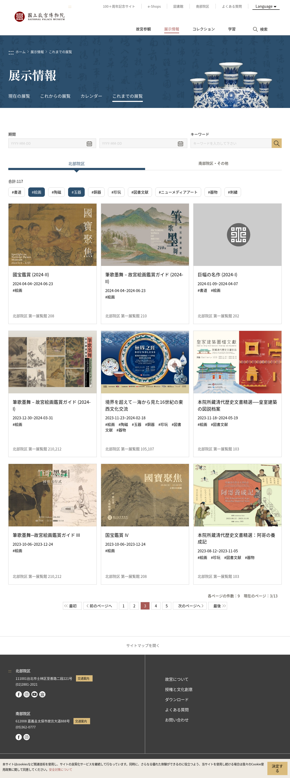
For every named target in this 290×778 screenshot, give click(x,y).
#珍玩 (116, 192)
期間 (12, 134)
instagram (26, 694)
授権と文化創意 (179, 689)
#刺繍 (232, 192)
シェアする (240, 120)
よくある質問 (177, 710)
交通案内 (83, 678)
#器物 (213, 192)
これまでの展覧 (60, 51)
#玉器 (76, 192)
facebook (19, 694)
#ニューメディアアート (178, 192)
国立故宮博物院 (39, 16)
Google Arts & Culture (42, 694)
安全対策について (60, 769)
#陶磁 (56, 192)
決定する (277, 768)
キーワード (200, 134)
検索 (277, 143)
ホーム (21, 51)
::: (69, 6)
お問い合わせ (177, 720)
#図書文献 (139, 192)
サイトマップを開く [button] (143, 645)
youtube (34, 694)
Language (264, 6)
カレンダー (91, 96)
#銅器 (96, 192)
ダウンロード (177, 699)
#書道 (16, 192)
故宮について (176, 679)
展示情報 (37, 51)
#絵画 (36, 192)
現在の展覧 (19, 96)
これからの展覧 (55, 96)
